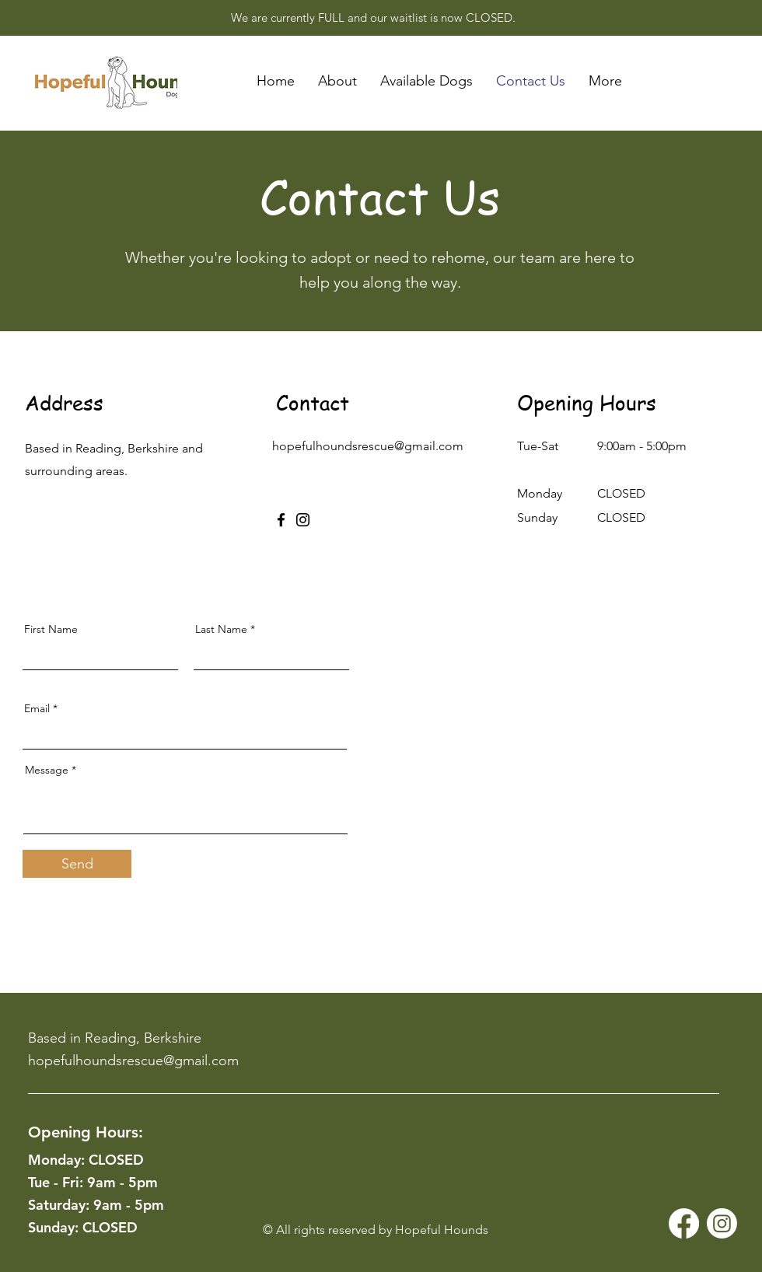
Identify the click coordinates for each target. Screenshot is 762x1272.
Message (46, 769)
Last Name (221, 629)
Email (37, 708)
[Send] (77, 864)
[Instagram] (303, 520)
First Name (51, 629)
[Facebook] (281, 520)
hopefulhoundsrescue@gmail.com (367, 446)
